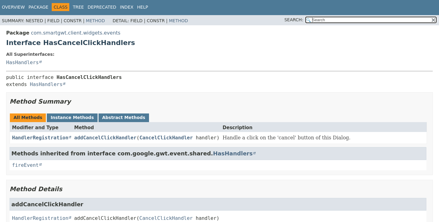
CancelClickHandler (166, 138)
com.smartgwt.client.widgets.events (75, 33)
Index (127, 7)
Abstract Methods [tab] (123, 117)
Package (39, 7)
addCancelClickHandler (105, 138)
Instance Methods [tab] (72, 117)
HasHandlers (22, 62)
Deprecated (101, 7)
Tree (78, 7)
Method (95, 20)
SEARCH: (293, 19)
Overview (13, 7)
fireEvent (25, 165)
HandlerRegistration (40, 138)
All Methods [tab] (28, 117)
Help (142, 7)
